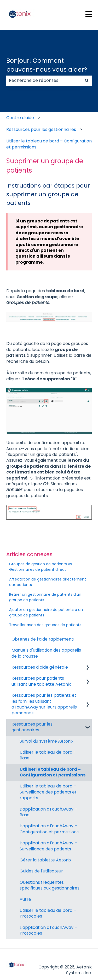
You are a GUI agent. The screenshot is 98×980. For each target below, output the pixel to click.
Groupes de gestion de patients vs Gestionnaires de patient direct (40, 566)
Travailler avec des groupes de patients (45, 624)
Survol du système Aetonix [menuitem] (46, 741)
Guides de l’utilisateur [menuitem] (41, 871)
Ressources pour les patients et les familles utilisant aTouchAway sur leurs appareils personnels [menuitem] (44, 704)
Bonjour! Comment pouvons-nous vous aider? (46, 65)
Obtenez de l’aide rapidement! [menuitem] (42, 639)
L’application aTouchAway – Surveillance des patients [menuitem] (48, 846)
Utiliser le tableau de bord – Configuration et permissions (49, 144)
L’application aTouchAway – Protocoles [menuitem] (48, 930)
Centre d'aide (20, 118)
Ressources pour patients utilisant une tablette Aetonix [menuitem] (41, 681)
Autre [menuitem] (25, 899)
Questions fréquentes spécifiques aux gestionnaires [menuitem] (49, 885)
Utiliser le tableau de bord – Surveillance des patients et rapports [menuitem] (48, 792)
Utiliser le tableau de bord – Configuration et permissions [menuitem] (52, 772)
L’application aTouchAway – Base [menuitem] (48, 812)
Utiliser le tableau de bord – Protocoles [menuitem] (48, 913)
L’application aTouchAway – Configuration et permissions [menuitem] (49, 829)
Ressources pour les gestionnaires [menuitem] (32, 727)
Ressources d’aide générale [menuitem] (39, 667)
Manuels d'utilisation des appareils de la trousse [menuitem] (46, 653)
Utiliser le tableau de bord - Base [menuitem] (48, 755)
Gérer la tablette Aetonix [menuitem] (45, 860)
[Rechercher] (87, 81)
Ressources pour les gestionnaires (41, 129)
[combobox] (44, 81)
